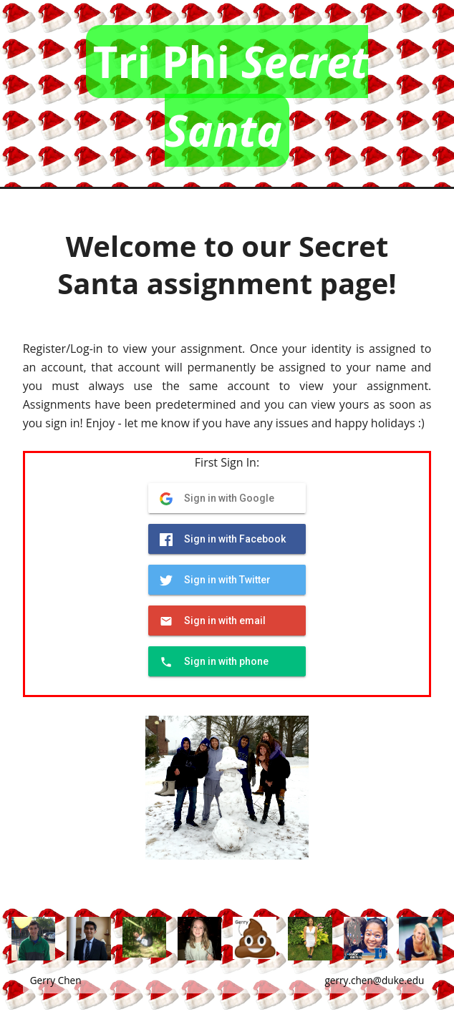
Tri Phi (230, 96)
